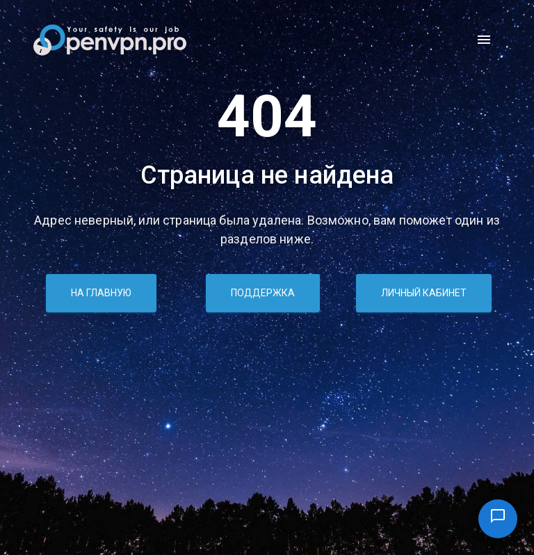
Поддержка (263, 293)
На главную (101, 293)
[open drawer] (484, 39)
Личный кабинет (424, 293)
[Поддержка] (497, 518)
